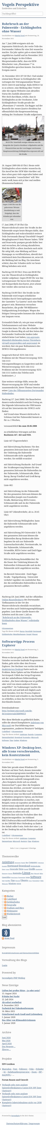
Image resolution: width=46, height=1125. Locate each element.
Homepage (5, 873)
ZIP (40, 1072)
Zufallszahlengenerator (19, 1072)
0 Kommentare (7, 628)
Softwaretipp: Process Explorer (18, 643)
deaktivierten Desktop (12, 669)
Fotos (21, 869)
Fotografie (14, 869)
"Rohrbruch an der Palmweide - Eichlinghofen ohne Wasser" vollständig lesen (20, 620)
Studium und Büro (15, 908)
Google (26, 869)
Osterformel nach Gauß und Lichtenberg (22, 1014)
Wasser (35, 634)
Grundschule (38, 869)
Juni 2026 (6, 1037)
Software (5, 740)
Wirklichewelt (13, 913)
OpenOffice (6, 877)
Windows (23, 740)
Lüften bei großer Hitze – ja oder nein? (21, 990)
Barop (22, 631)
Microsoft (35, 737)
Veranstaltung (36, 880)
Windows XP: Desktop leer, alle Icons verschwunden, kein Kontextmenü (22, 751)
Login (4, 965)
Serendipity (15, 1116)
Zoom (34, 1072)
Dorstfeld (28, 631)
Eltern (3, 869)
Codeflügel (6, 731)
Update (16, 740)
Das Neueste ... (8, 1046)
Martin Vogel (20, 35)
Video (42, 880)
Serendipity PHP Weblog (13, 978)
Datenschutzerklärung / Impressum (23, 1123)
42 (4, 1072)
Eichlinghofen (7, 634)
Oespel (28, 634)
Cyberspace (41, 862)
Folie (31, 1069)
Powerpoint (21, 877)
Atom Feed (9, 938)
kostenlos (26, 737)
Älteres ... (6, 1049)
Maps (32, 873)
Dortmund (37, 631)
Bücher (10, 896)
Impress (10, 873)
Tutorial (17, 880)
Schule (28, 877)
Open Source (14, 877)
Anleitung (23, 734)
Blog (27, 862)
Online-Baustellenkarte (13, 599)
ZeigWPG (6, 1075)
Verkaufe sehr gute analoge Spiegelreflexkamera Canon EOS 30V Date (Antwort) (21, 1087)
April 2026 (7, 1043)
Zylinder (40, 1069)
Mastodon (7, 1069)
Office (41, 873)
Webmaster (5, 884)
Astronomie (18, 862)
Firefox (7, 869)
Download (18, 737)
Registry (24, 841)
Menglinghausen (19, 634)
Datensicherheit (8, 737)
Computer (38, 734)
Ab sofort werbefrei (11, 1002)
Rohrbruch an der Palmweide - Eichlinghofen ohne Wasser (21, 27)
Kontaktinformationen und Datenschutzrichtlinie (20, 953)
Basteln (31, 734)
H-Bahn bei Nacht (10, 996)
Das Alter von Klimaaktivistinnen (19, 1020)
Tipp (11, 740)
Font (15, 1069)
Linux (26, 873)
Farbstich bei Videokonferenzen (18, 1008)
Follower (23, 1069)
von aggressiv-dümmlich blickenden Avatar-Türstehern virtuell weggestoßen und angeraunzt (21, 340)
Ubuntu (24, 880)
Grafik (32, 869)
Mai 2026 (6, 1040)
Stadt (3, 880)
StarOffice (7, 880)
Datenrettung (7, 841)
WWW (19, 884)
